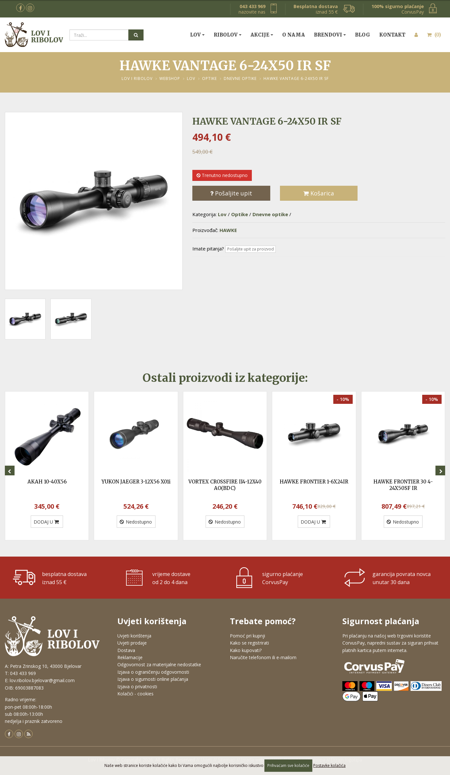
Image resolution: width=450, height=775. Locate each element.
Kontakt (392, 35)
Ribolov (226, 35)
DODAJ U (46, 522)
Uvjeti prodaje (132, 643)
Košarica (318, 193)
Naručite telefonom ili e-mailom (263, 657)
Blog (362, 35)
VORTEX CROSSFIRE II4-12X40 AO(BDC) (225, 485)
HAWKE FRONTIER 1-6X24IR (314, 482)
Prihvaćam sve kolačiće (288, 765)
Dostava (126, 650)
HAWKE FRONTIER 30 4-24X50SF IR (403, 485)
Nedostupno (136, 522)
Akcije (260, 35)
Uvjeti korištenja (134, 636)
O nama (293, 35)
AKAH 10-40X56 (47, 482)
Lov (195, 35)
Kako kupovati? (246, 650)
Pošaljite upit (231, 193)
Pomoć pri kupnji (247, 636)
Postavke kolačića (329, 765)
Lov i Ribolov (137, 78)
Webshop (169, 78)
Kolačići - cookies (135, 694)
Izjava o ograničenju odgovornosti (153, 672)
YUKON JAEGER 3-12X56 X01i (136, 482)
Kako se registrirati (249, 643)
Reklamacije (130, 657)
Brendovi (328, 35)
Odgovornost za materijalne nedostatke (159, 664)
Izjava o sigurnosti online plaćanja (152, 679)
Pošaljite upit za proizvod (250, 249)
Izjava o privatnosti (137, 686)
